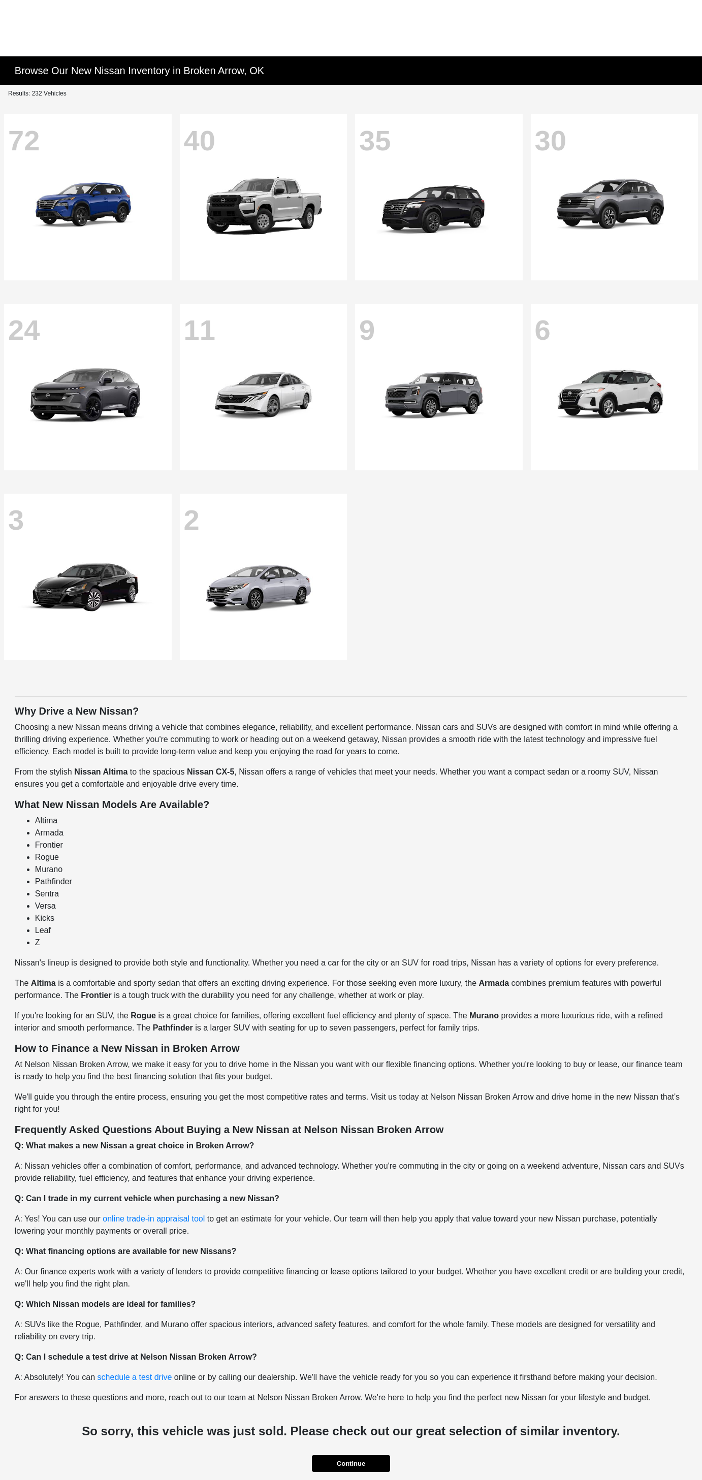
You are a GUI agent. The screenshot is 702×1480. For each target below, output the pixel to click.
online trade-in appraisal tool (154, 1218)
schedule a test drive (135, 1377)
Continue (351, 1463)
